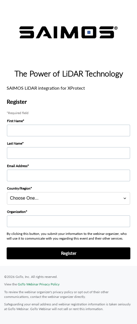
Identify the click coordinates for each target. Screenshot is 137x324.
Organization (16, 212)
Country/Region (18, 188)
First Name (15, 121)
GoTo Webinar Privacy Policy (39, 284)
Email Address (17, 166)
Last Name (14, 143)
